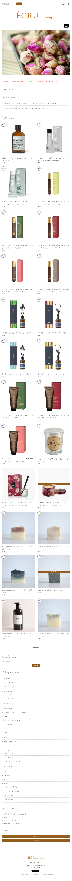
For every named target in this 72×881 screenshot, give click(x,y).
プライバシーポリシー (10, 820)
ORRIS (6, 737)
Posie (5, 716)
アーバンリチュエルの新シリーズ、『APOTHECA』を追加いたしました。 (25, 108)
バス (7, 732)
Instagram (36, 840)
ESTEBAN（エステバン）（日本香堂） (16, 712)
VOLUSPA (7, 679)
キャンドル (9, 682)
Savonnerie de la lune (10, 746)
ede (5, 771)
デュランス (9, 799)
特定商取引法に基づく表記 (11, 823)
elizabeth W (9, 795)
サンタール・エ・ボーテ (14, 791)
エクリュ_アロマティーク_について (14, 814)
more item (36, 647)
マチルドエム (8, 708)
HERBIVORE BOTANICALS (12, 721)
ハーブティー (10, 753)
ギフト (6, 779)
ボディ (8, 728)
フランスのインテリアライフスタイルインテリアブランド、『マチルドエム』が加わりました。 (32, 103)
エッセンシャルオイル (13, 762)
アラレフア (7, 750)
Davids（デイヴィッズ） (11, 741)
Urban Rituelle (8, 691)
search (19, 4)
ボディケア (9, 699)
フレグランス (10, 694)
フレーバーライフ (11, 787)
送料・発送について (9, 89)
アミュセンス (8, 767)
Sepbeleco (7, 775)
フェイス (9, 724)
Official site (36, 836)
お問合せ (6, 817)
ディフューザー (11, 686)
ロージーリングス (9, 704)
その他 (6, 783)
